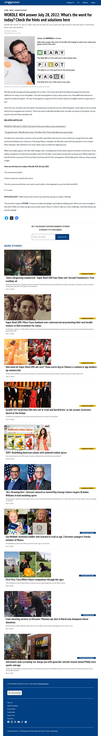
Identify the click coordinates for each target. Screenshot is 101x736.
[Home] (12, 2)
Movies (85, 2)
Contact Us (10, 718)
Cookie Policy (11, 712)
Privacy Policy (11, 709)
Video (93, 2)
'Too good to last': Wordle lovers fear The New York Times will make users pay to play (38, 132)
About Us (10, 702)
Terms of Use (10, 715)
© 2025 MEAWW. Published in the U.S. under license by (23, 684)
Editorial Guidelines (12, 706)
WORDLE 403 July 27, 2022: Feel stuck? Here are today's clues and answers (35, 126)
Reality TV (70, 2)
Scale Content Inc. (44, 684)
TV (78, 2)
